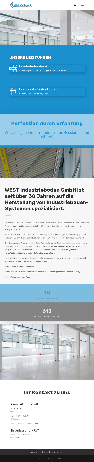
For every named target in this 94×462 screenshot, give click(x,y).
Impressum (34, 452)
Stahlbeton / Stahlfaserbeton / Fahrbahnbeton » (55, 77)
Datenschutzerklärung (52, 452)
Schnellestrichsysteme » (39, 66)
